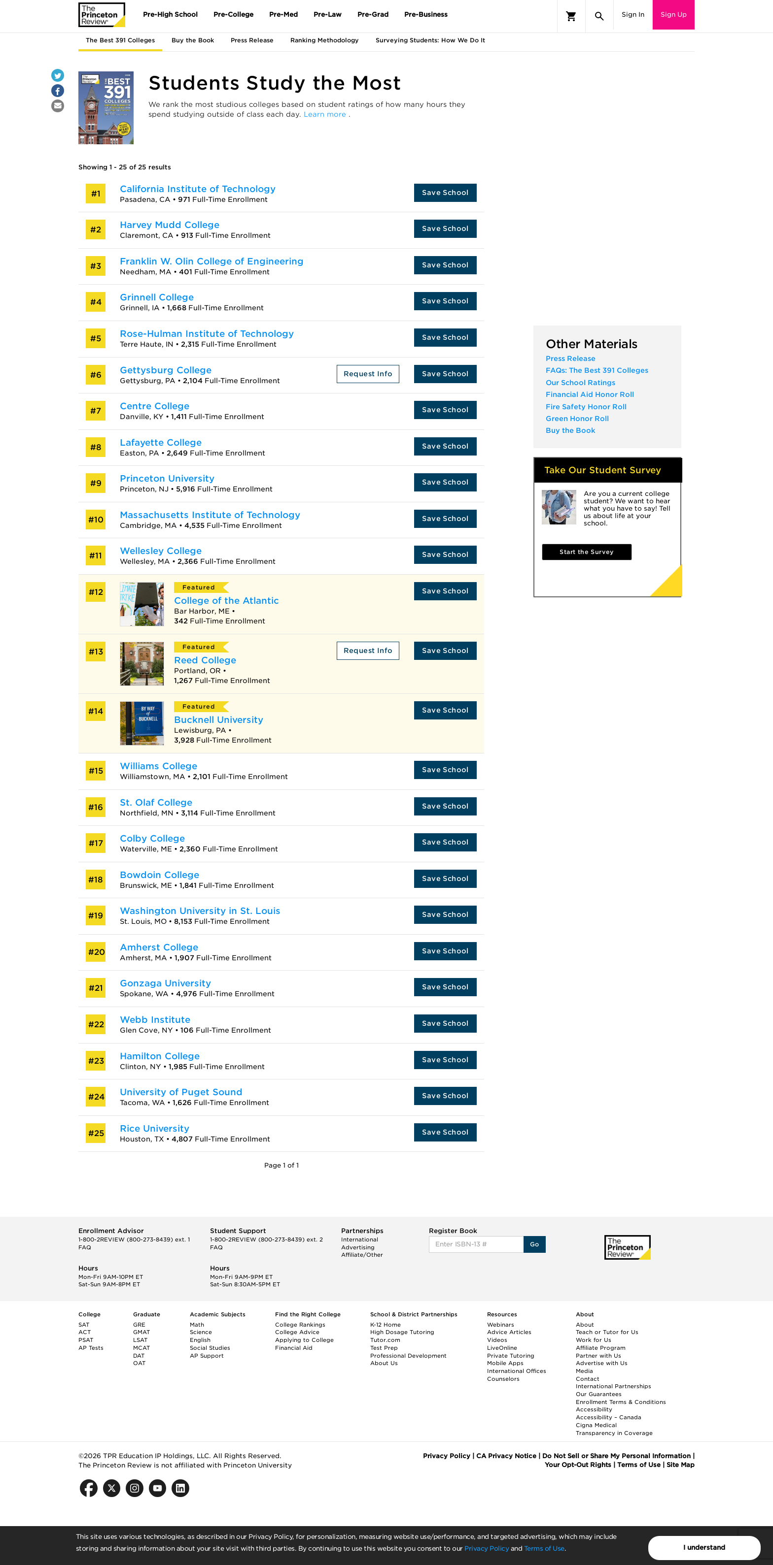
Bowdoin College (159, 875)
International (359, 1239)
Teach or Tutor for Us (607, 1332)
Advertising (358, 1247)
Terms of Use (544, 1548)
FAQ (84, 1247)
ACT (84, 1332)
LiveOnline (502, 1347)
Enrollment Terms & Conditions (621, 1402)
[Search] (599, 16)
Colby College (152, 838)
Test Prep (384, 1347)
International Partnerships (613, 1386)
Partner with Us (598, 1355)
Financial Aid (294, 1347)
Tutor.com (385, 1340)
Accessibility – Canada (608, 1417)
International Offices (516, 1371)
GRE (139, 1324)
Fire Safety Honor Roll (586, 407)
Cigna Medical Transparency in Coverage (614, 1429)
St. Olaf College (156, 802)
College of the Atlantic (226, 600)
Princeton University (167, 478)
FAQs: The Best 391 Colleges (597, 370)
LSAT (140, 1340)
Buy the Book (571, 430)
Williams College (158, 766)
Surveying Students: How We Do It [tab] (430, 40)
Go (534, 1244)
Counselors (503, 1378)
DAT (138, 1355)
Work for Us (593, 1340)
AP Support (207, 1355)
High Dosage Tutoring (402, 1332)
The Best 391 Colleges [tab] (120, 40)
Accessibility (594, 1409)
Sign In (633, 14)
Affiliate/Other (362, 1254)
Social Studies (210, 1347)
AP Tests (91, 1347)
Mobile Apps (505, 1363)
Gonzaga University (165, 983)
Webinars (500, 1324)
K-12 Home (385, 1324)
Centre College (154, 406)
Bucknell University (218, 720)
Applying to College (304, 1340)
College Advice (297, 1332)
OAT (139, 1363)
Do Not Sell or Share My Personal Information (616, 1456)
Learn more (326, 114)
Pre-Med (283, 14)
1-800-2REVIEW (134, 1239)
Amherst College (159, 947)
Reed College (205, 660)
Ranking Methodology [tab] (324, 40)
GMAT (141, 1332)
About (585, 1324)
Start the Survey (587, 551)
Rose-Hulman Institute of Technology (207, 333)
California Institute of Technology (198, 189)
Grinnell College (157, 297)
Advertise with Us (602, 1363)
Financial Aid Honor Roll (590, 394)
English (200, 1340)
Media (584, 1371)
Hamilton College (160, 1056)
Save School (445, 192)
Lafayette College (161, 442)
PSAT (85, 1340)
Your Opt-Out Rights (578, 1464)
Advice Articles (509, 1332)
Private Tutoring (510, 1355)
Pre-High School (170, 14)
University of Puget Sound (181, 1092)
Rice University (154, 1128)
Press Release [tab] (252, 40)
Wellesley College (161, 551)
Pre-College (233, 14)
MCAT (141, 1347)
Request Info (368, 374)
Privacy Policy (486, 1548)
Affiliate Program (601, 1347)
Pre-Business (426, 14)
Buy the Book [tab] (193, 40)
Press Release (571, 358)
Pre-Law (328, 14)
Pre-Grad (372, 14)
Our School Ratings (580, 383)
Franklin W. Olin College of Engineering (212, 261)
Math (197, 1324)
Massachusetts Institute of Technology (210, 515)
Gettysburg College (165, 370)
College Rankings (300, 1324)
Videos (497, 1340)
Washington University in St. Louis (200, 911)
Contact (587, 1378)
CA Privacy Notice (506, 1456)
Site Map (681, 1464)
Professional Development (408, 1355)
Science (201, 1332)
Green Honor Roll (577, 419)
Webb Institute (155, 1019)
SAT (83, 1324)
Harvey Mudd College (169, 225)
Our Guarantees (599, 1394)
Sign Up (674, 14)
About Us (384, 1363)
